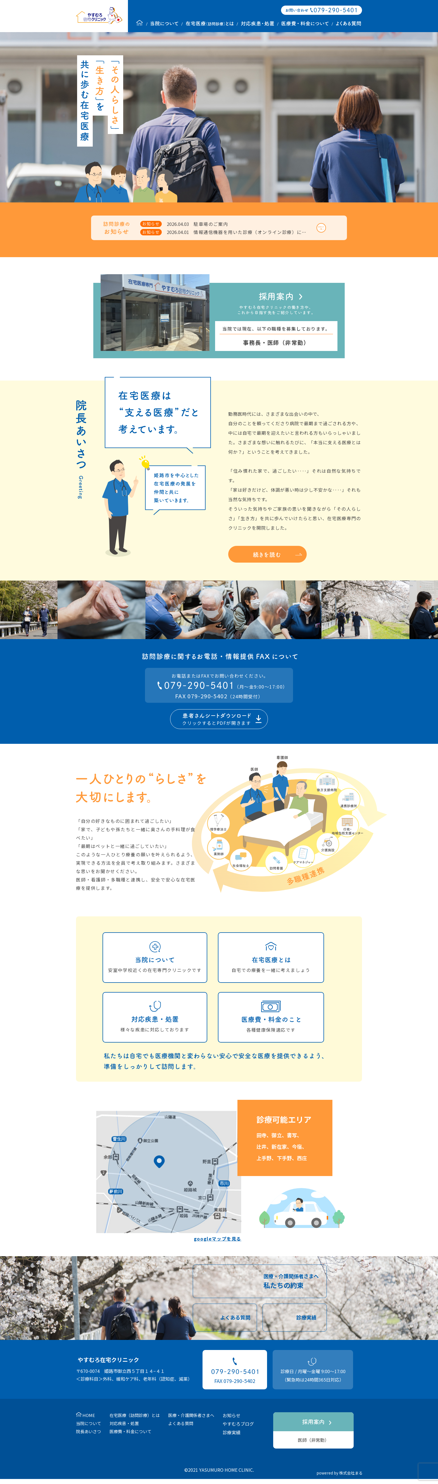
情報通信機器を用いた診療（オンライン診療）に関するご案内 (262, 235)
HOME (88, 1422)
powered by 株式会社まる (339, 1479)
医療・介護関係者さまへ (191, 1422)
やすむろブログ (238, 1430)
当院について (88, 1430)
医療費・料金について (130, 1438)
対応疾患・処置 (124, 1430)
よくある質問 (180, 1430)
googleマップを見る (217, 1245)
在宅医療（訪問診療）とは (135, 1422)
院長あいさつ (88, 1438)
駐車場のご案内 (211, 227)
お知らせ (232, 1422)
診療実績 (232, 1439)
